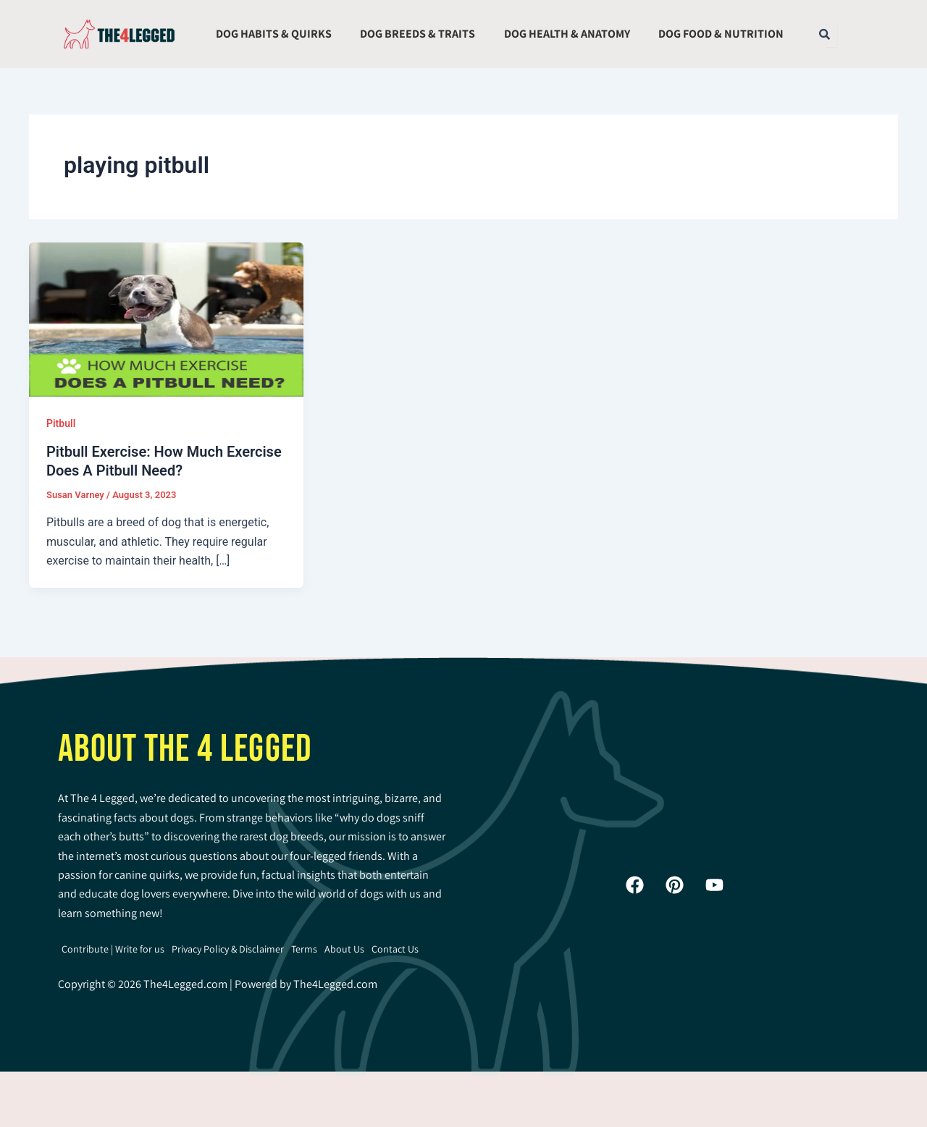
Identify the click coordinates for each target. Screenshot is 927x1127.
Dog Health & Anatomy (567, 33)
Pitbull (60, 423)
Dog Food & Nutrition (721, 33)
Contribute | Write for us (113, 948)
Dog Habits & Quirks (274, 33)
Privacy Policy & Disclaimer (228, 948)
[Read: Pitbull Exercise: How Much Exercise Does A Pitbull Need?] (166, 318)
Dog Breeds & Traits (417, 33)
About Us (344, 948)
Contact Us (395, 948)
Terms (304, 948)
